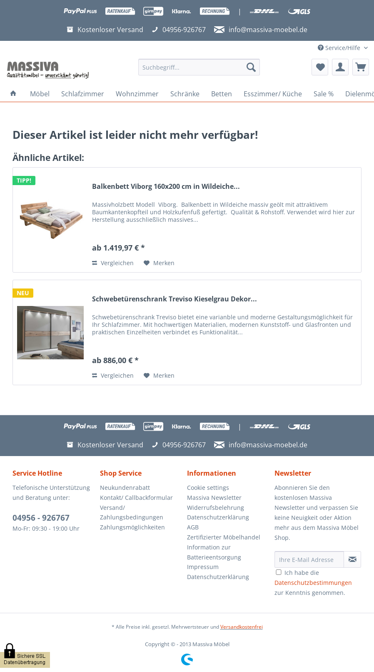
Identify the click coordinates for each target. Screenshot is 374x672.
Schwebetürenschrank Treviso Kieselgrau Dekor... (174, 299)
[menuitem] (199, 71)
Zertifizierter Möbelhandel (223, 537)
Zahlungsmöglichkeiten (132, 527)
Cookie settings (208, 487)
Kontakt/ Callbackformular (136, 497)
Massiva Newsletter (214, 497)
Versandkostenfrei (241, 626)
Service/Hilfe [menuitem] (340, 48)
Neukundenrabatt (125, 487)
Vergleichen (113, 263)
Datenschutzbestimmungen (313, 583)
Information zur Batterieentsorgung (214, 552)
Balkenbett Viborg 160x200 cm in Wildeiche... (166, 186)
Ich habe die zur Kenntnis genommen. (313, 583)
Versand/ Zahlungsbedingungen (131, 513)
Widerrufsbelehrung (215, 508)
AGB (193, 527)
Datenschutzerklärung (218, 517)
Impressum (203, 567)
